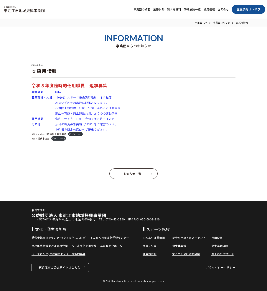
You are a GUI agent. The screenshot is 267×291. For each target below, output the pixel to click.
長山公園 (216, 238)
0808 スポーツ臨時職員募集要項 (49, 134)
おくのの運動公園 (222, 254)
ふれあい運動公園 (154, 238)
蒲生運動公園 (219, 246)
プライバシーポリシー (220, 267)
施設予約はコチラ (248, 9)
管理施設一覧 (192, 9)
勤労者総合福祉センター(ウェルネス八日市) (59, 238)
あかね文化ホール (111, 246)
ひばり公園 (149, 246)
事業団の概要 (142, 9)
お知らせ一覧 (132, 173)
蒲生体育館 (179, 246)
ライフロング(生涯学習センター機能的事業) (59, 254)
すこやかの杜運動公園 (186, 254)
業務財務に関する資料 (167, 9)
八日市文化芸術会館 (83, 246)
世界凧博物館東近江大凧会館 (50, 246)
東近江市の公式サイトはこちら (59, 267)
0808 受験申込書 (41, 138)
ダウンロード (75, 134)
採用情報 (209, 9)
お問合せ (223, 9)
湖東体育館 (149, 254)
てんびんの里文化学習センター (109, 238)
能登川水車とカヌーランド (189, 238)
